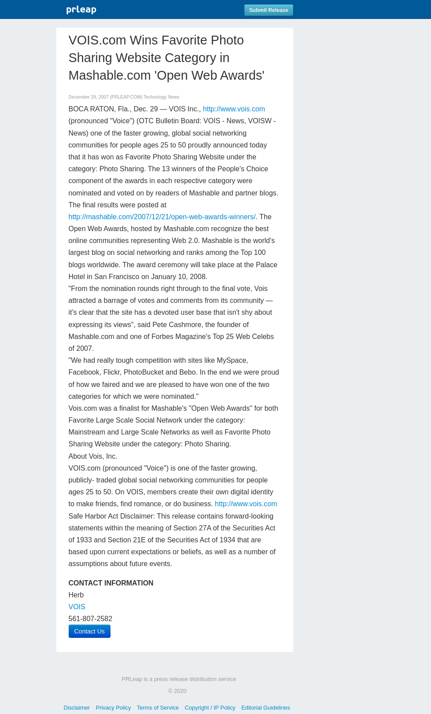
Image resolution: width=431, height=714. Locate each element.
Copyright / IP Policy (210, 707)
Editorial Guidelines (265, 707)
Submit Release (268, 10)
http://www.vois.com (234, 109)
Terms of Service (158, 707)
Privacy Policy (113, 707)
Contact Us (89, 631)
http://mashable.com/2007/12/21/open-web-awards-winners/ (162, 217)
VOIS (77, 607)
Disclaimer (76, 707)
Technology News (161, 97)
